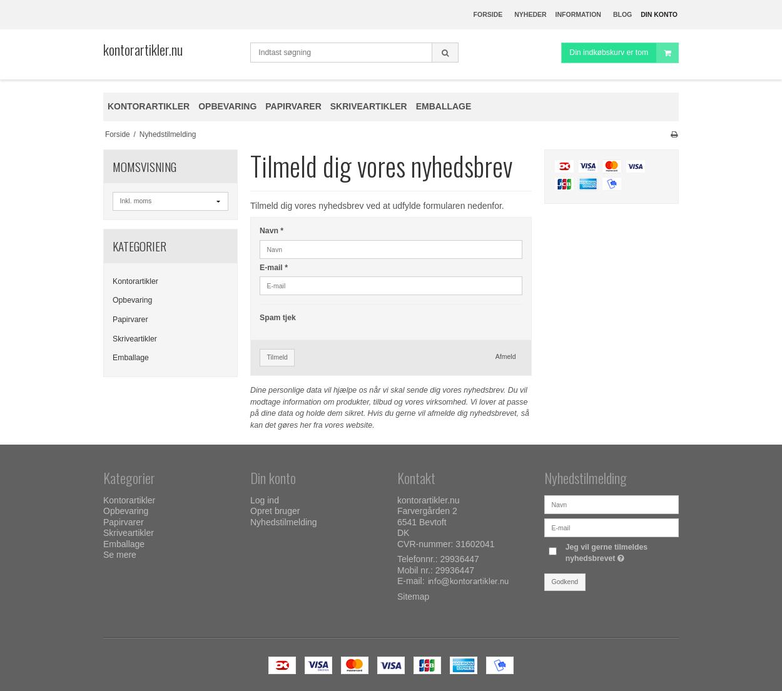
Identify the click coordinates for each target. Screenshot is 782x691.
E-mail (274, 267)
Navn (271, 230)
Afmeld (505, 356)
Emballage (131, 357)
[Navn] (611, 504)
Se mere (119, 555)
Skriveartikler (135, 339)
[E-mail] (611, 527)
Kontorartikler (135, 281)
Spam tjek (278, 317)
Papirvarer (130, 319)
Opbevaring (132, 300)
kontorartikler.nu (143, 49)
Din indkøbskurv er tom (623, 53)
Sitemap (413, 597)
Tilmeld (277, 357)
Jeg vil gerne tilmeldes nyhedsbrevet (621, 552)
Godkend (565, 581)
